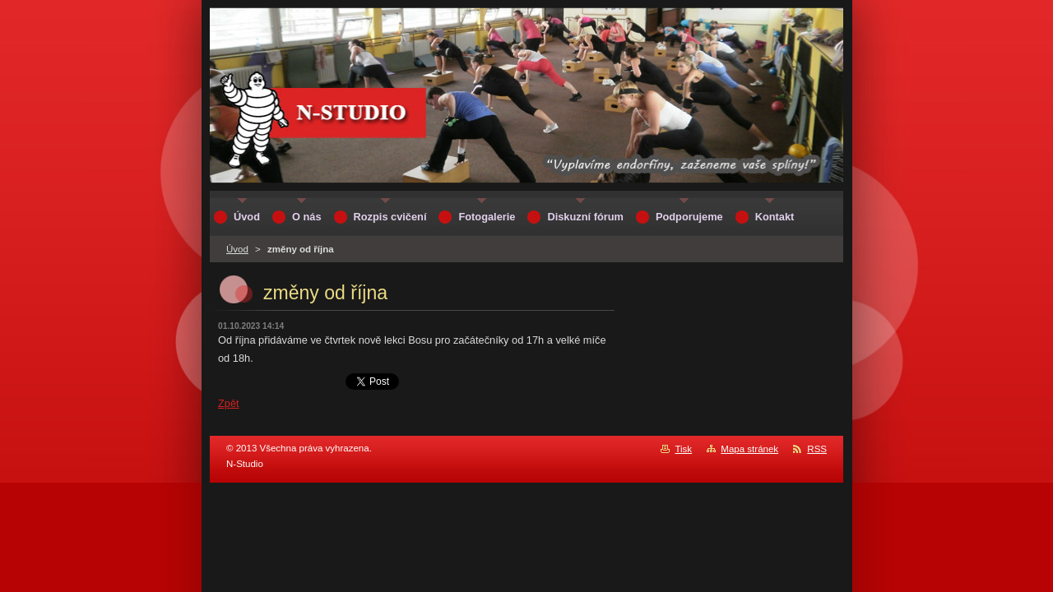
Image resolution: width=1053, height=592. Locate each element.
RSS (817, 449)
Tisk (683, 449)
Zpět (228, 403)
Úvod (237, 249)
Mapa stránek (749, 449)
